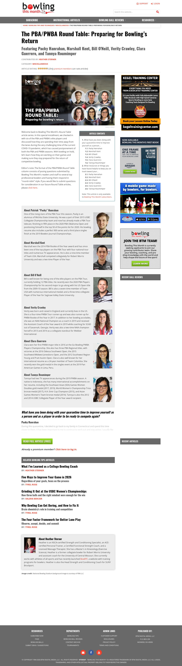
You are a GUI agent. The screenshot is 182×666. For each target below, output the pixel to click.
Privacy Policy (109, 642)
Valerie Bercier (33, 498)
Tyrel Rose (31, 484)
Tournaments (73, 645)
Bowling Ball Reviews (73, 639)
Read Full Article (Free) (37, 441)
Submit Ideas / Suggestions (37, 645)
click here (32, 187)
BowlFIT (84, 558)
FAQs (37, 639)
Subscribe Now (37, 636)
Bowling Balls (37, 642)
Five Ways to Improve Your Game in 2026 (46, 477)
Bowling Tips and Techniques (41, 25)
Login (155, 3)
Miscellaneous (62, 25)
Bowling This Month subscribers (97, 197)
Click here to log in (65, 449)
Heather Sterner (47, 59)
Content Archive (73, 642)
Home (25, 25)
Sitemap (82, 659)
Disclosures (109, 639)
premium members (63, 68)
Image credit (110, 127)
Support (142, 3)
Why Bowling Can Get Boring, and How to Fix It (50, 505)
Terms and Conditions (109, 645)
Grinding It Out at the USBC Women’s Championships (53, 491)
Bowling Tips (73, 636)
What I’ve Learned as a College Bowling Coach (49, 466)
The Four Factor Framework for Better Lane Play (51, 519)
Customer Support (109, 636)
